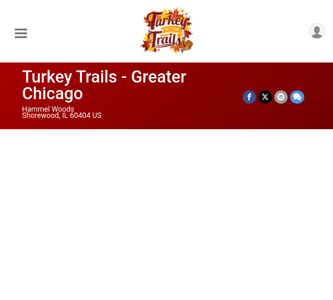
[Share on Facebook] (249, 97)
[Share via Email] (281, 97)
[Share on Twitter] (265, 97)
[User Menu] (317, 31)
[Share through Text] (297, 97)
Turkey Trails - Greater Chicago (104, 85)
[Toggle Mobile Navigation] (20, 33)
